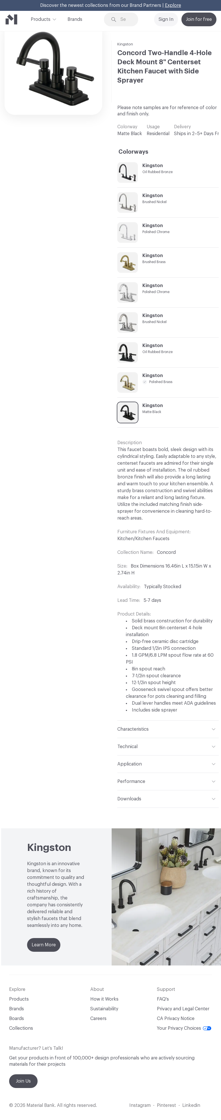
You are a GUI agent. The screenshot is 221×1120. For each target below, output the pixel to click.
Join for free (199, 19)
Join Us (23, 1081)
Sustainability (104, 1009)
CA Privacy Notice (176, 1018)
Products (40, 19)
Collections (21, 1028)
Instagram (140, 1105)
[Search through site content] (125, 19)
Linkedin (191, 1105)
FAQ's (163, 999)
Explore (173, 5)
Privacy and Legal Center (183, 1009)
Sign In (166, 19)
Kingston (125, 44)
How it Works (104, 999)
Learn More (44, 945)
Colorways (133, 152)
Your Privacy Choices (184, 1028)
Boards (16, 1018)
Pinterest (166, 1105)
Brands (74, 19)
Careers (98, 1018)
